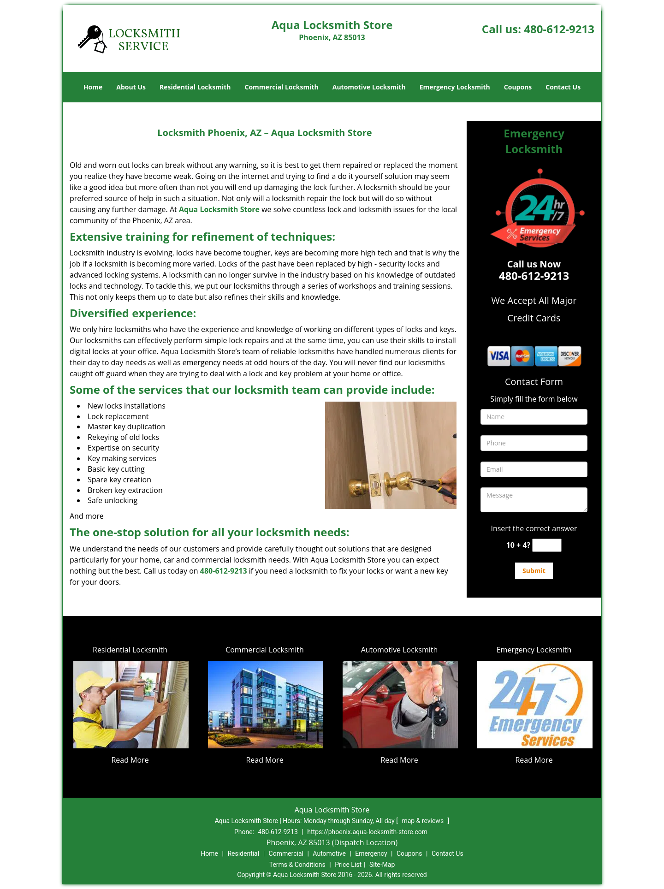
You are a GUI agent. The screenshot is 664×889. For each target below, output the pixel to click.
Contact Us (563, 87)
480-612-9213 (559, 28)
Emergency (371, 853)
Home (92, 87)
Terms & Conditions (297, 864)
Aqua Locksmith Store (219, 209)
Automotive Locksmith (369, 87)
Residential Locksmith (195, 87)
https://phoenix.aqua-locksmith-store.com (367, 832)
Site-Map (382, 864)
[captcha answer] (547, 545)
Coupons (518, 87)
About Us (131, 87)
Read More (129, 760)
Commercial (286, 853)
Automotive (329, 853)
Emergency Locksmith (455, 87)
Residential (243, 853)
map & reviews (423, 820)
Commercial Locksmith (281, 87)
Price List (348, 864)
